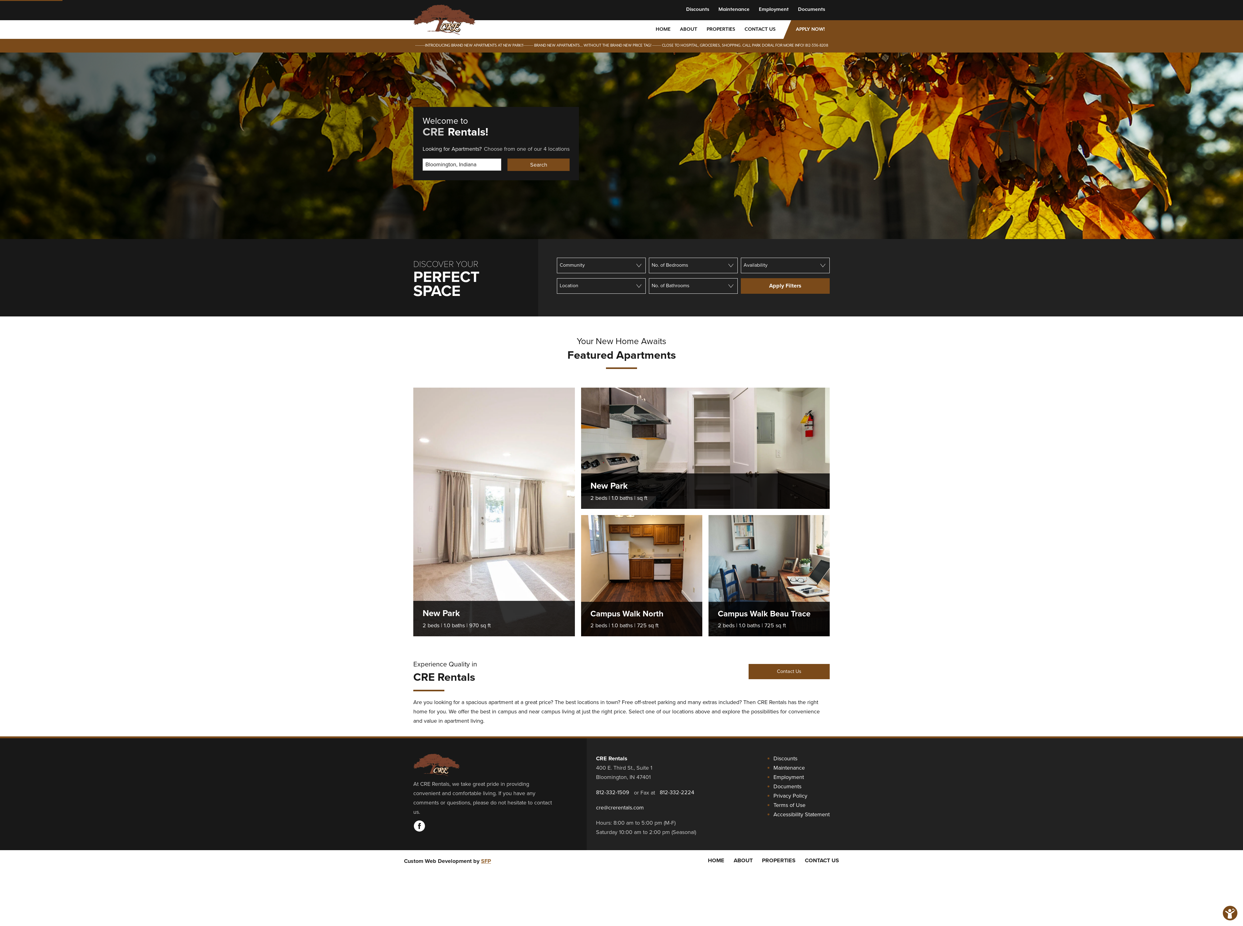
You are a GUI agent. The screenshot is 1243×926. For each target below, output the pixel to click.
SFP (486, 861)
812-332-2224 (677, 792)
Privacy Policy (790, 796)
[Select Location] (462, 165)
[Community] (601, 265)
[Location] (601, 286)
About (688, 29)
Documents (811, 9)
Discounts (697, 9)
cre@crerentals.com (620, 808)
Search (538, 165)
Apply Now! (810, 29)
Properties (721, 29)
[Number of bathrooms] (693, 286)
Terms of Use (789, 805)
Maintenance (734, 9)
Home (663, 29)
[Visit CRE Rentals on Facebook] (419, 830)
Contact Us (760, 29)
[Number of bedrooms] (693, 265)
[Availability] (785, 265)
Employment (774, 9)
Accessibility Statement (801, 814)
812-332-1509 (612, 792)
